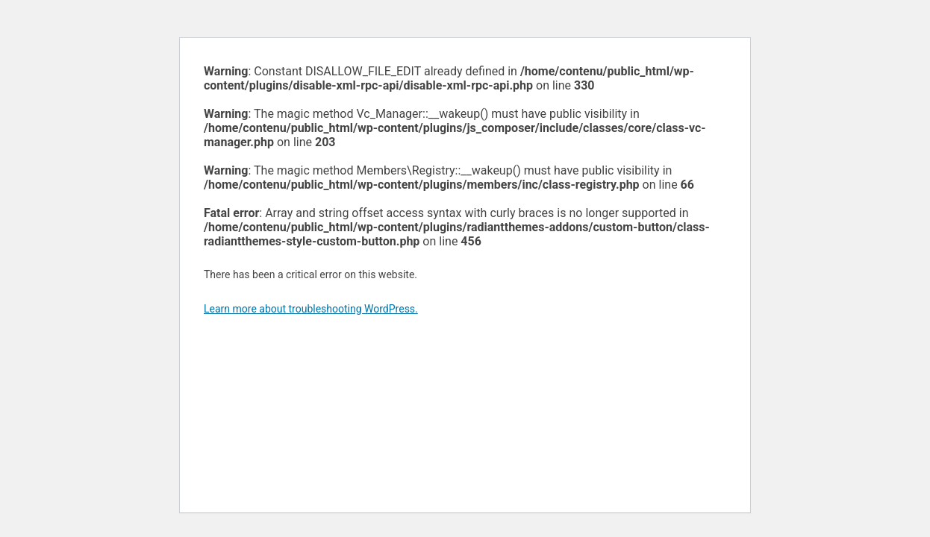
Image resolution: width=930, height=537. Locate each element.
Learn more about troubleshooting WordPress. (311, 309)
